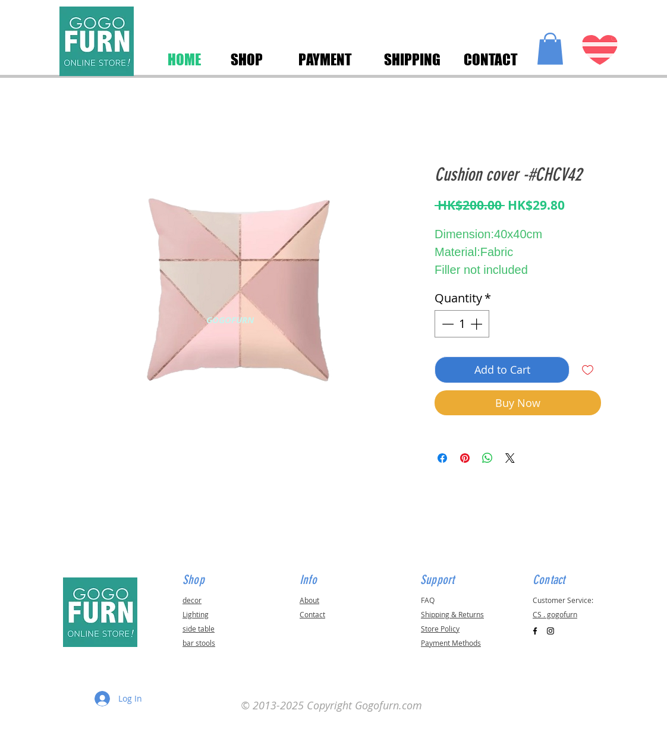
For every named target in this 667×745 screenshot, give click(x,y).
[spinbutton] (462, 324)
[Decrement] (446, 324)
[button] (550, 49)
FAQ (428, 600)
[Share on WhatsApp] (487, 458)
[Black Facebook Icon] (535, 631)
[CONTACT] (490, 59)
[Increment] (477, 324)
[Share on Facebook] (442, 458)
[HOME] (184, 59)
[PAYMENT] (325, 59)
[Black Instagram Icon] (550, 631)
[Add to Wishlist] (587, 369)
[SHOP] (246, 59)
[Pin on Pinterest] (465, 458)
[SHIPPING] (411, 59)
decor (192, 600)
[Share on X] (510, 458)
